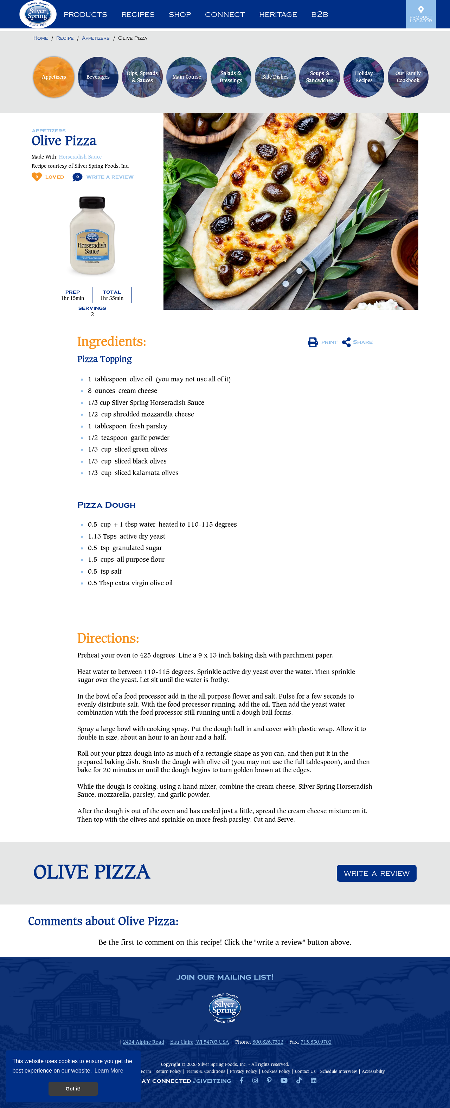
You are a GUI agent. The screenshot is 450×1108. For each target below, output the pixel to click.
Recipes (138, 14)
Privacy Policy (243, 1071)
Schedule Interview (338, 1071)
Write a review (377, 873)
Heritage (278, 14)
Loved (48, 177)
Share (357, 342)
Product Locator (421, 14)
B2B (319, 14)
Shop (180, 14)
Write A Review (103, 177)
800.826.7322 (267, 1042)
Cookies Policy (276, 1071)
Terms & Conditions (205, 1071)
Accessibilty (373, 1071)
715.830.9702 (316, 1042)
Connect (225, 14)
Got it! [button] (73, 1089)
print (323, 342)
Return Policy (168, 1071)
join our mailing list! (225, 977)
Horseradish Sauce (80, 157)
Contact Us (305, 1071)
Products (85, 14)
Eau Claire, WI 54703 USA (199, 1042)
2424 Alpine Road (143, 1042)
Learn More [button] (109, 1071)
